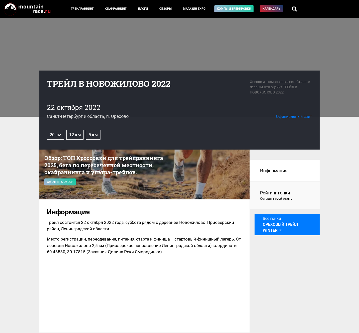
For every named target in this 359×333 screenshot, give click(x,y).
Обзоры (165, 8)
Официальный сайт (294, 116)
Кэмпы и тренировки (234, 8)
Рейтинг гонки (285, 195)
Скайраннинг (116, 8)
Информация (273, 170)
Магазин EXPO (194, 8)
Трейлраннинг (82, 8)
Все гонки (280, 224)
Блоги (143, 8)
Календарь (271, 8)
